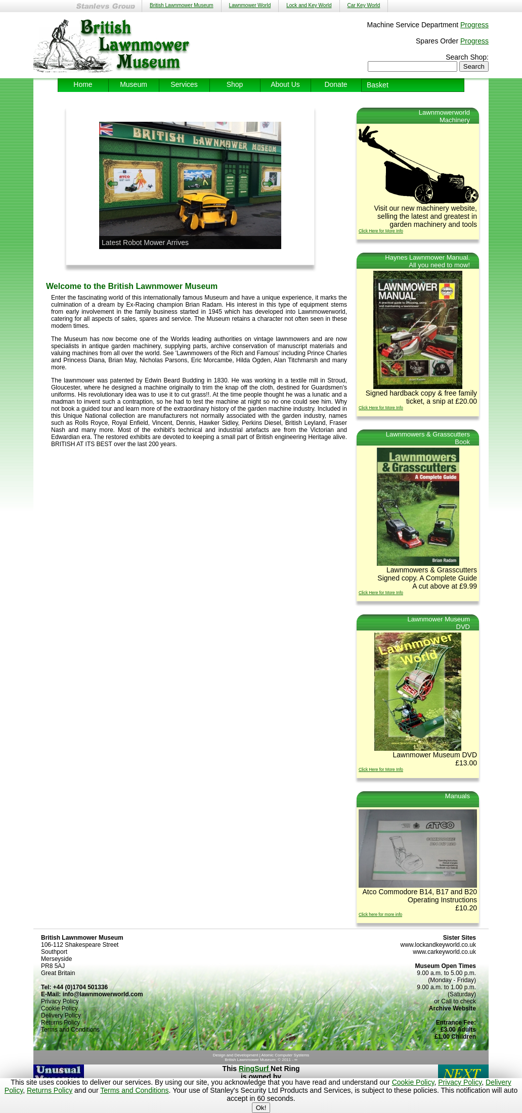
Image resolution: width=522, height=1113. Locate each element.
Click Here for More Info (381, 230)
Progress (474, 25)
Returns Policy (49, 1090)
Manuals (457, 796)
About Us (285, 84)
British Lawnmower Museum (181, 5)
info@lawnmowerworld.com (103, 994)
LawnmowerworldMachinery (444, 116)
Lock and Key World (308, 5)
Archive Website (452, 1008)
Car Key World (363, 5)
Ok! (261, 1107)
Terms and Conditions (134, 1090)
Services (184, 84)
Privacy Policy (460, 1082)
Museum (133, 84)
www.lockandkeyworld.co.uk (438, 944)
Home (82, 84)
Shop (235, 84)
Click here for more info (380, 914)
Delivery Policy (61, 1015)
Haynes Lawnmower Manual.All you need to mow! (427, 261)
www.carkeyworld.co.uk (444, 951)
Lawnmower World (250, 5)
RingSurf (255, 1068)
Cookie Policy (413, 1082)
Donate (335, 84)
